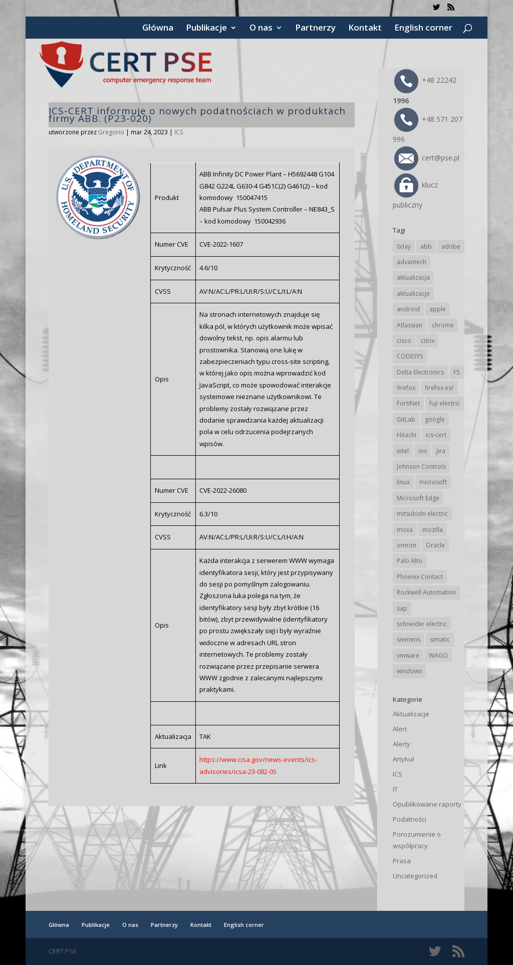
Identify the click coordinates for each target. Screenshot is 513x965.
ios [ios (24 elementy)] (422, 451)
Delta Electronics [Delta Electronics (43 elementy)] (420, 372)
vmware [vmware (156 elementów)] (408, 655)
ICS (178, 132)
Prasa (402, 860)
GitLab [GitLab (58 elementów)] (406, 419)
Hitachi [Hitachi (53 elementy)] (406, 435)
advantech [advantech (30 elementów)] (411, 262)
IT (395, 789)
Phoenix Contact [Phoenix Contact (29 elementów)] (420, 576)
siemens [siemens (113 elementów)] (408, 639)
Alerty (401, 743)
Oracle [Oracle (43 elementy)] (435, 545)
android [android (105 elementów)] (408, 309)
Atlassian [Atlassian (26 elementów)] (409, 325)
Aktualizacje (411, 713)
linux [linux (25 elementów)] (403, 482)
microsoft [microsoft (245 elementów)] (433, 482)
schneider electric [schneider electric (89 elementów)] (422, 624)
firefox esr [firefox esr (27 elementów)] (439, 387)
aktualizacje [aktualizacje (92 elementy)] (413, 293)
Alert (400, 728)
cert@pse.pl (426, 157)
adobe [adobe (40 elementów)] (450, 246)
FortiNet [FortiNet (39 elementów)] (408, 403)
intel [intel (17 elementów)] (403, 451)
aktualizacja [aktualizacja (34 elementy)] (413, 277)
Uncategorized (415, 875)
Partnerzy (315, 28)
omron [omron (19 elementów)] (406, 545)
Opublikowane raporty (427, 804)
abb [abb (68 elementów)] (426, 246)
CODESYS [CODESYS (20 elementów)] (410, 356)
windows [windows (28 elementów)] (409, 671)
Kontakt (365, 28)
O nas (261, 28)
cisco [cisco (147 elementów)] (404, 340)
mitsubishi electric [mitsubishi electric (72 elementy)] (422, 513)
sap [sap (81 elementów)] (402, 608)
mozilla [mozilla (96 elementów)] (432, 529)
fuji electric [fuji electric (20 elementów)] (444, 403)
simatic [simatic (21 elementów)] (440, 639)
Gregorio (111, 132)
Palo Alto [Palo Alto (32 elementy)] (409, 560)
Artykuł (403, 758)
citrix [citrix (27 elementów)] (427, 340)
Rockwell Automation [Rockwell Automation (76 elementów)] (426, 592)
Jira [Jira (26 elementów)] (440, 451)
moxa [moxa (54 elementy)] (405, 529)
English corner (423, 28)
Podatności (409, 819)
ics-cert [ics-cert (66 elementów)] (436, 435)
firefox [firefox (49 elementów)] (406, 387)
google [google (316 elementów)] (435, 419)
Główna (157, 28)
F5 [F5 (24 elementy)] (456, 372)
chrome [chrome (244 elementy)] (443, 325)
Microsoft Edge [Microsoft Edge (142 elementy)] (418, 498)
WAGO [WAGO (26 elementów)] (438, 655)
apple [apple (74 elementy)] (437, 309)
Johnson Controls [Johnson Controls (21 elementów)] (421, 466)
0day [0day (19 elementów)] (404, 246)
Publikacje (206, 28)
